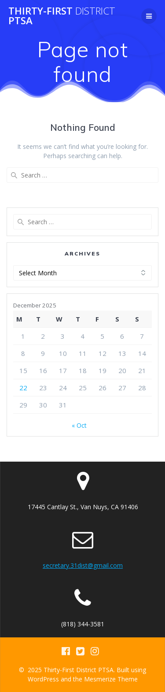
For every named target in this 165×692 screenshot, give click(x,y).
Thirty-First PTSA (61, 16)
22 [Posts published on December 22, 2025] (23, 387)
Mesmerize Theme (111, 679)
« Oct (79, 425)
